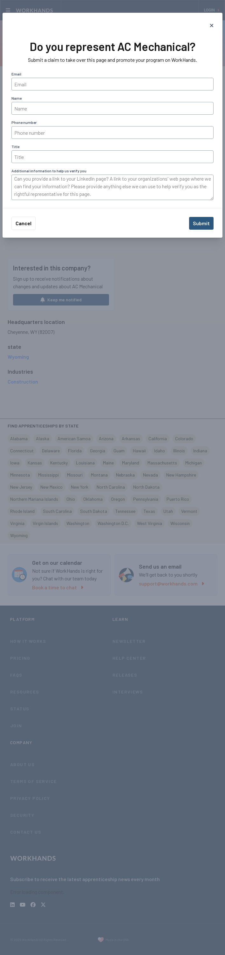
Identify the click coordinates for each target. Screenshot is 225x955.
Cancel (23, 223)
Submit (201, 223)
